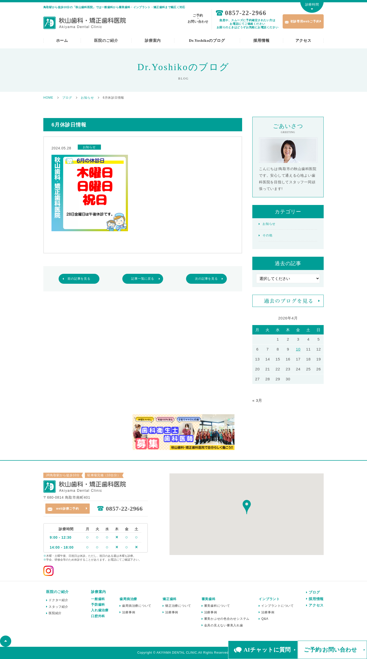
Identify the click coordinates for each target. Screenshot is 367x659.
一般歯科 (98, 599)
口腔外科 (98, 616)
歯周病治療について (136, 606)
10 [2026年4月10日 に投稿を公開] (298, 349)
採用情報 (261, 40)
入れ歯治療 (100, 610)
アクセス (303, 40)
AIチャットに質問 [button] (267, 650)
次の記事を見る (206, 278)
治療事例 (128, 612)
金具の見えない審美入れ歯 (223, 625)
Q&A (264, 619)
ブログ (314, 592)
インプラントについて (277, 606)
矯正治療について (178, 606)
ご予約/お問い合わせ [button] (330, 650)
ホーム (62, 40)
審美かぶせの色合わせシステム (227, 619)
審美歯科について (217, 606)
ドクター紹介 (58, 600)
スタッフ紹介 (58, 607)
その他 (267, 235)
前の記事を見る (79, 278)
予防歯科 (98, 604)
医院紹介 (55, 613)
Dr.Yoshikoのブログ (207, 40)
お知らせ (269, 224)
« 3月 (257, 400)
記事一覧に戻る (142, 278)
